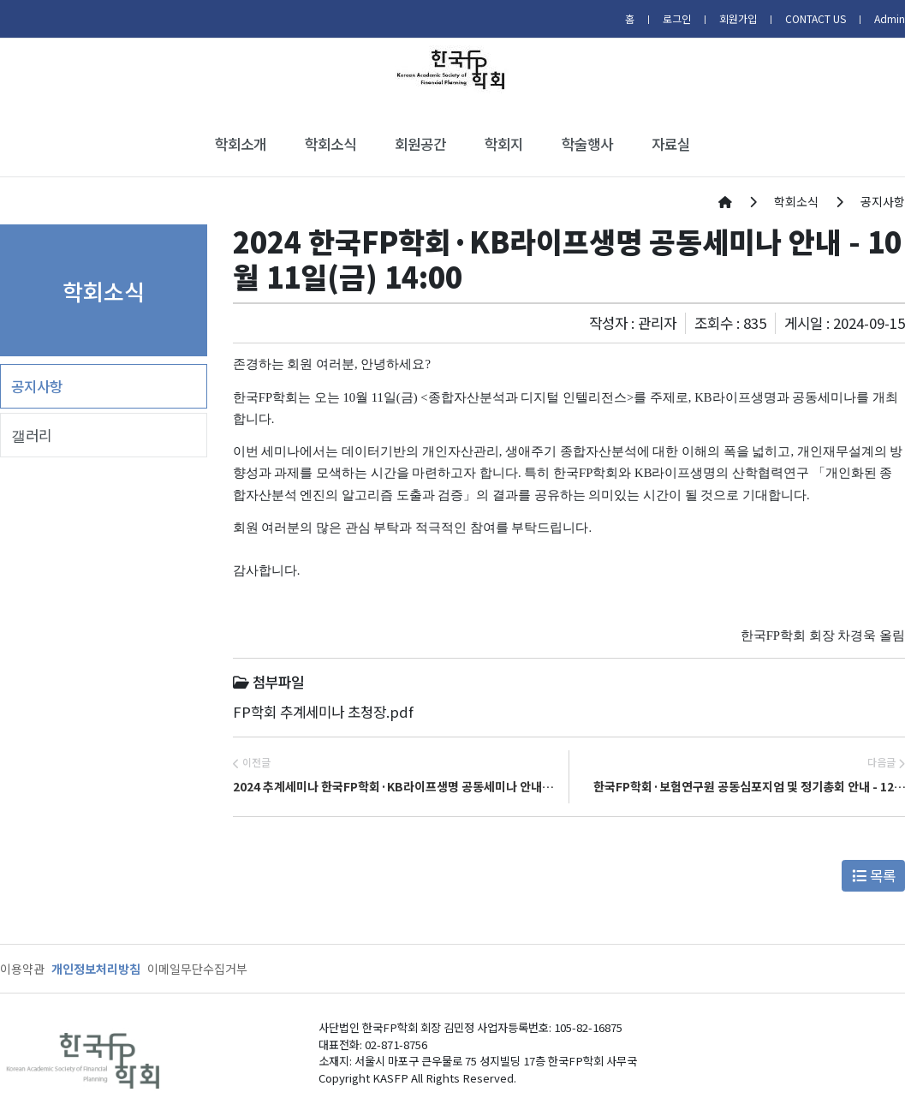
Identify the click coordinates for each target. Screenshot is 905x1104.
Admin (889, 18)
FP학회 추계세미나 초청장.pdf (323, 711)
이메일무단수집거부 (197, 968)
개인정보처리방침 (95, 968)
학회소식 (330, 144)
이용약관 (22, 968)
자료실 (671, 144)
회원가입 (738, 18)
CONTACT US (815, 18)
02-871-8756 (396, 1044)
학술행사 (587, 144)
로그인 (677, 18)
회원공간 (420, 144)
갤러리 (31, 435)
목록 (874, 875)
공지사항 (37, 386)
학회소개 (240, 144)
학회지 (504, 144)
